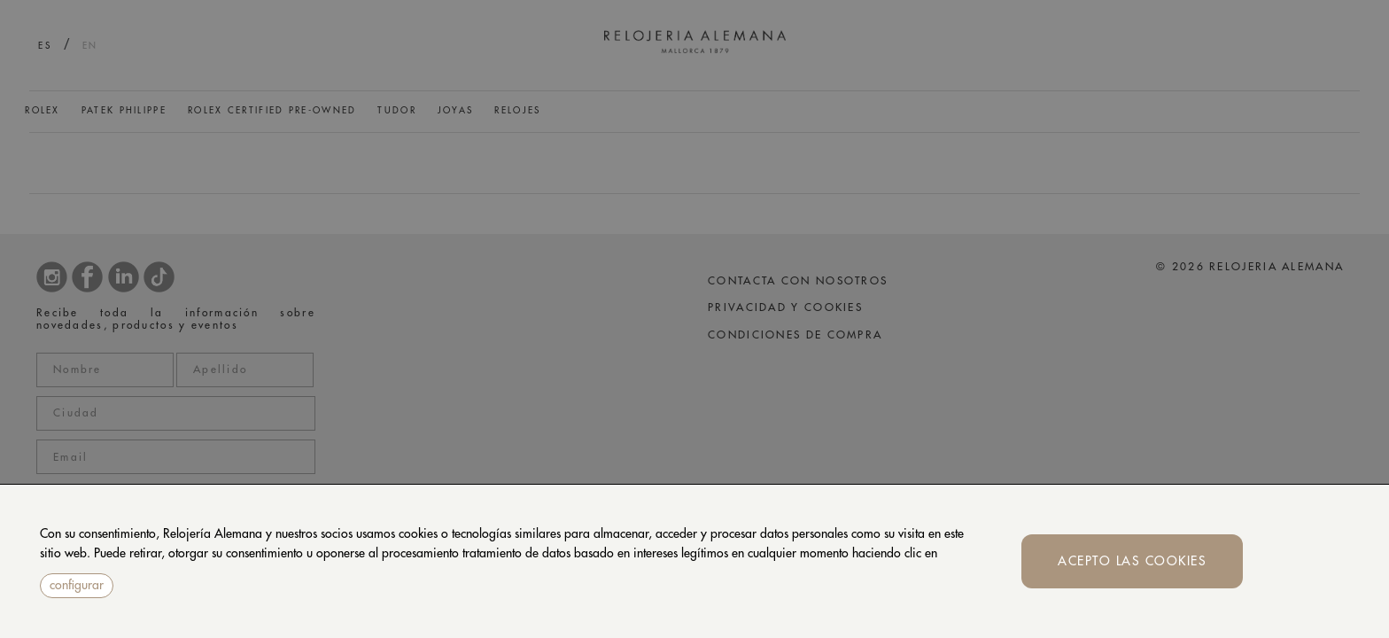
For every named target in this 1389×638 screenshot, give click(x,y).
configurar (77, 585)
